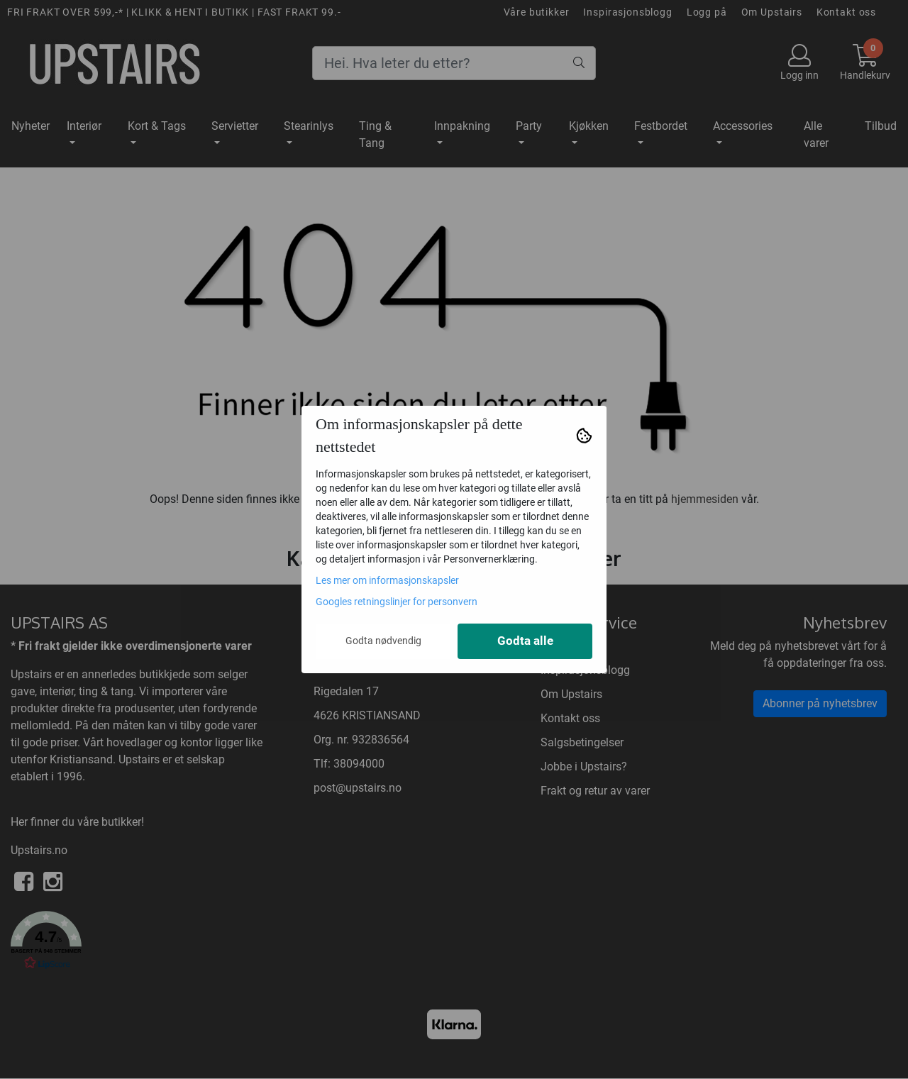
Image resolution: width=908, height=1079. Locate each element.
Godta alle (525, 641)
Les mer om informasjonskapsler (387, 580)
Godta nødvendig (383, 640)
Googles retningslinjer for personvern (396, 601)
